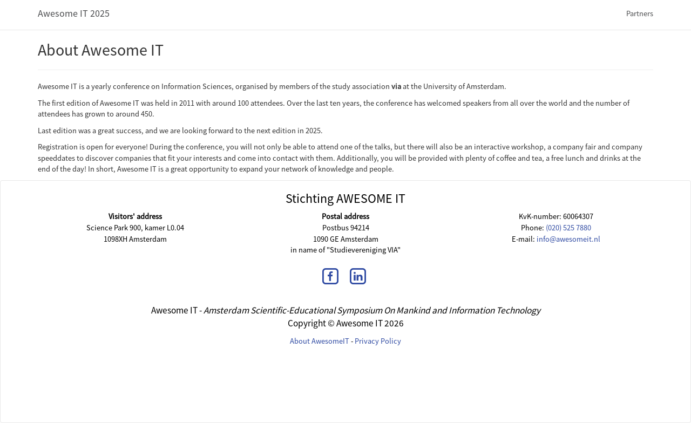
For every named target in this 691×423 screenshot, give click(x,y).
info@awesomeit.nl (568, 239)
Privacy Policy (378, 341)
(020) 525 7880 (568, 228)
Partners (639, 13)
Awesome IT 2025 (74, 13)
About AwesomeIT (319, 341)
